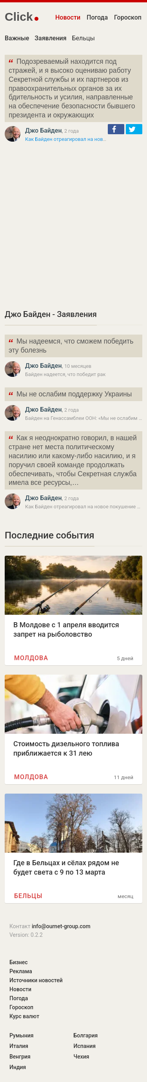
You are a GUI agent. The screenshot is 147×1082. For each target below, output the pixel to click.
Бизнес (18, 962)
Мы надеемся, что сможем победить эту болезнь (70, 345)
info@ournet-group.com (61, 926)
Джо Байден (43, 130)
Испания (85, 1046)
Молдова (31, 658)
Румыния (21, 1035)
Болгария (86, 1035)
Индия (17, 1067)
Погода (97, 17)
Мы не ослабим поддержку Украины (70, 395)
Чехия (81, 1056)
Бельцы (83, 38)
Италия (18, 1046)
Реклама (20, 971)
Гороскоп (128, 17)
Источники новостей (36, 980)
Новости (67, 17)
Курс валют (24, 1016)
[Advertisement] (73, 225)
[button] (116, 129)
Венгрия (20, 1056)
